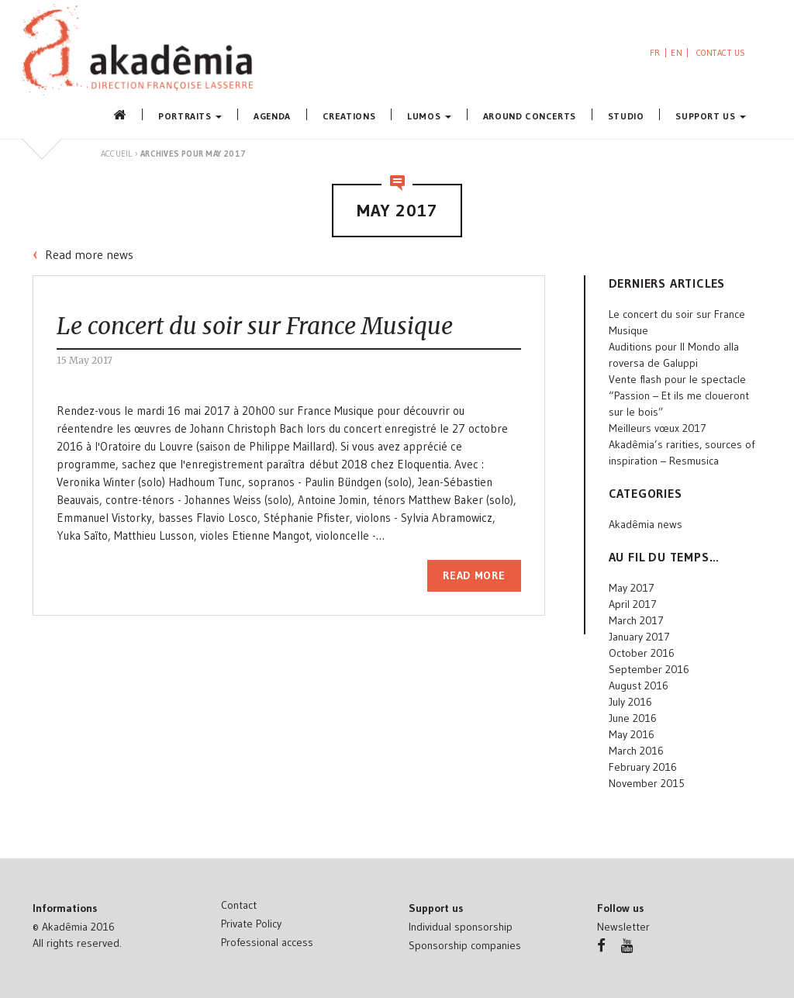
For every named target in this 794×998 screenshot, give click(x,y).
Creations (349, 115)
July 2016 (630, 702)
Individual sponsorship (461, 927)
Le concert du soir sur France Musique (255, 325)
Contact (239, 905)
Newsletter (623, 927)
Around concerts (529, 115)
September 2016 (649, 669)
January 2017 (639, 637)
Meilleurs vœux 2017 (657, 428)
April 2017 (633, 604)
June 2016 (633, 718)
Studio (626, 115)
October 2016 (642, 653)
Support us (710, 115)
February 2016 (643, 767)
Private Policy (251, 924)
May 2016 (631, 734)
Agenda (272, 115)
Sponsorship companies (465, 945)
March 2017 (636, 620)
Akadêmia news (645, 524)
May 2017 (631, 588)
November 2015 (647, 783)
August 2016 (638, 685)
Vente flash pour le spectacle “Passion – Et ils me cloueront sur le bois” (679, 395)
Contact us (721, 52)
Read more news (89, 254)
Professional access (267, 942)
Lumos (429, 115)
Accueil (117, 153)
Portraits (190, 115)
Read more (474, 575)
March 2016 (636, 751)
